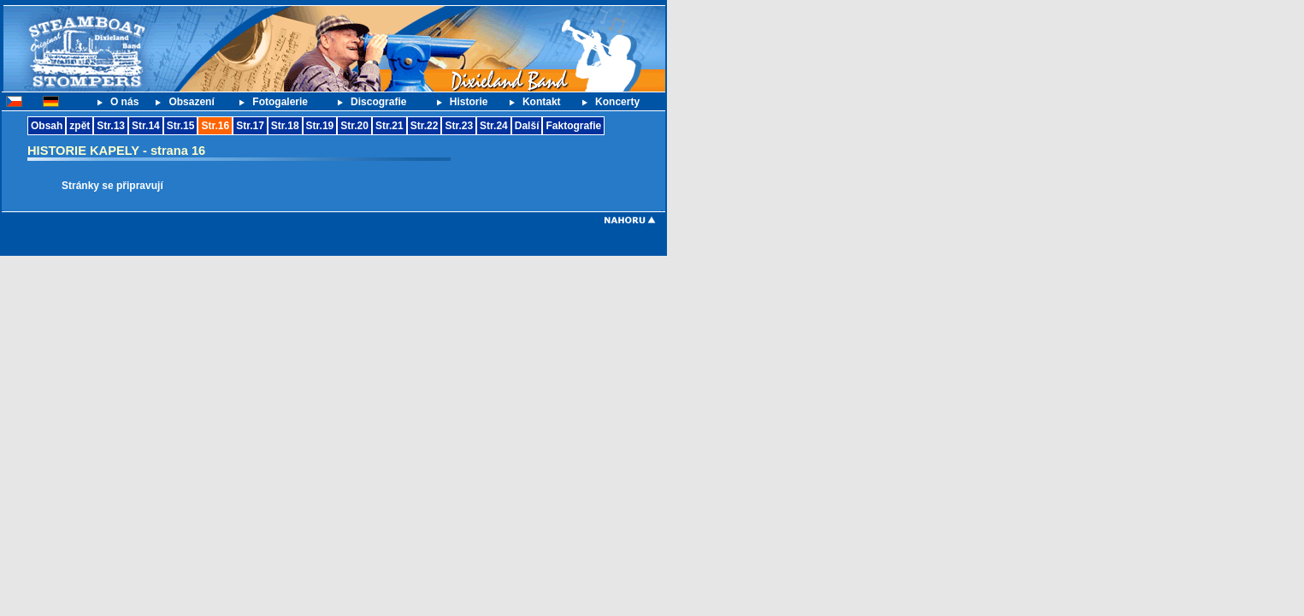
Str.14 (146, 126)
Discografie (378, 102)
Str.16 (215, 126)
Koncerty (617, 102)
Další (527, 126)
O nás (124, 102)
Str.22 (424, 126)
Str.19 (320, 126)
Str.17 (250, 126)
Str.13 (111, 126)
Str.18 (285, 126)
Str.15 (181, 126)
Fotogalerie (280, 102)
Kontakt (541, 102)
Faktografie (573, 126)
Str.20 (354, 126)
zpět (79, 126)
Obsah (46, 126)
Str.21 (389, 126)
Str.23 (459, 126)
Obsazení (191, 102)
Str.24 (494, 126)
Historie (469, 102)
